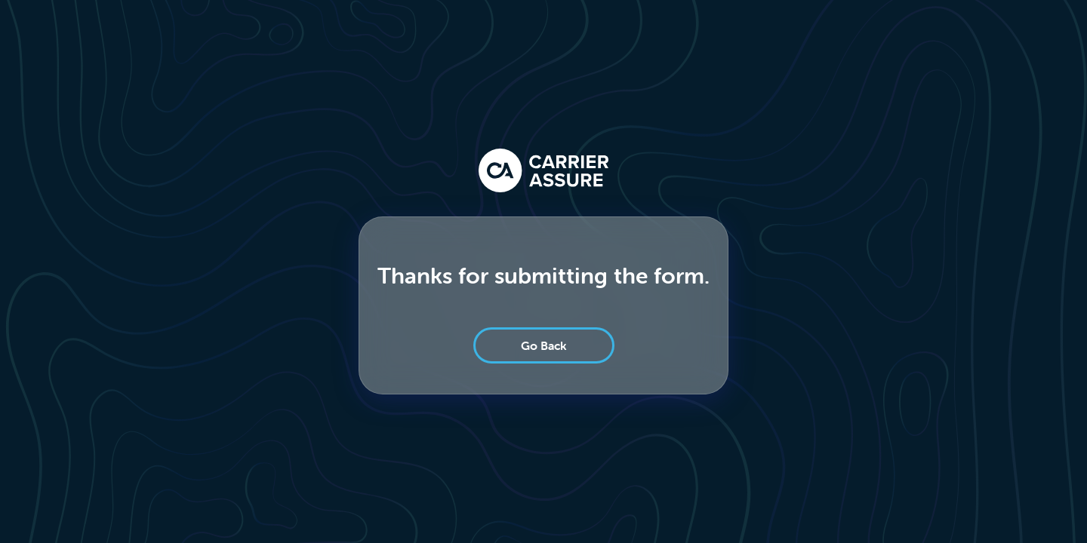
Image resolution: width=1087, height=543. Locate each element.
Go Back (544, 345)
